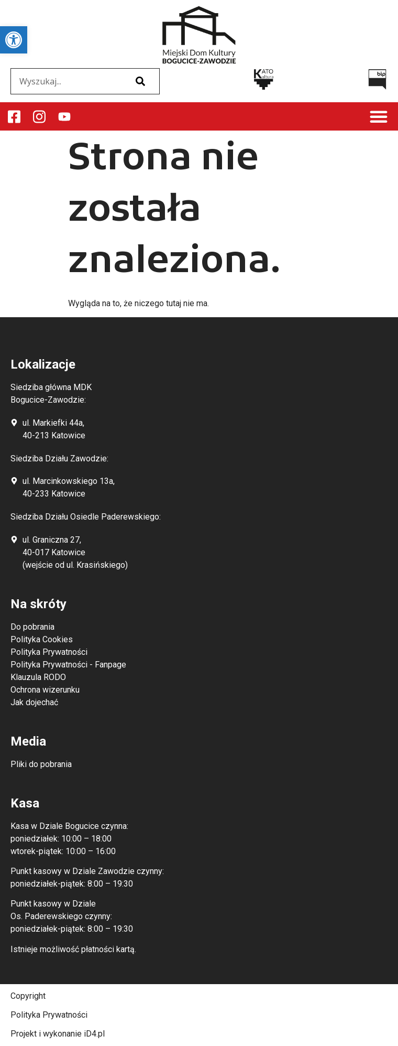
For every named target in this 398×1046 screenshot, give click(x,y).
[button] (378, 116)
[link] (13, 39)
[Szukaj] (140, 81)
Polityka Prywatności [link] (48, 1015)
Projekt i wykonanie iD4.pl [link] (57, 1034)
